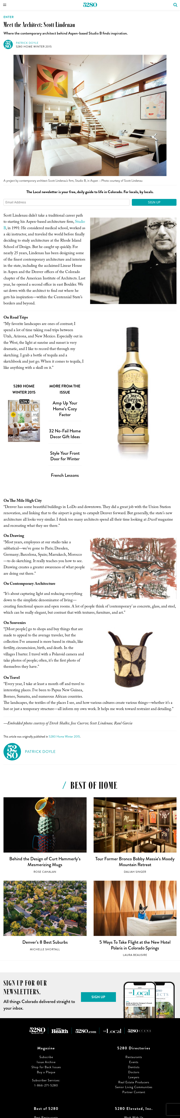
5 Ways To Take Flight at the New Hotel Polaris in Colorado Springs (134, 945)
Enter (8, 17)
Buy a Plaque (46, 1072)
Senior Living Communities (133, 1087)
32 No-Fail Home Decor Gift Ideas (65, 434)
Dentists (134, 1067)
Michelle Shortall (45, 949)
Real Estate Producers (133, 1082)
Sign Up (154, 202)
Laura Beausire (135, 955)
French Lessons (65, 475)
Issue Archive (46, 1062)
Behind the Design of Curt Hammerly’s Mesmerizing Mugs (45, 861)
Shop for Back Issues (46, 1067)
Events (133, 1062)
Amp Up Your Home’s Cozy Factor (65, 409)
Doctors (133, 1072)
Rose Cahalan (45, 872)
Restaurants (133, 1057)
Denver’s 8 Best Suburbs (45, 942)
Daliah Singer (135, 872)
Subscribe (46, 1057)
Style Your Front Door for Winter (65, 456)
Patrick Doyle (27, 43)
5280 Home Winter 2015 (34, 46)
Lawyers (133, 1077)
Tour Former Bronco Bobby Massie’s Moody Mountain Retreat (135, 861)
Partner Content (133, 1092)
